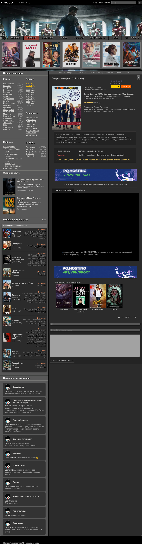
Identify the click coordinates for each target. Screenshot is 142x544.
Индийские (30, 124)
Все (44, 219)
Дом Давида (18, 387)
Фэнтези (6, 129)
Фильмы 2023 (96, 94)
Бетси (114, 308)
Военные (7, 92)
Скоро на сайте (11, 173)
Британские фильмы (112, 94)
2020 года (30, 94)
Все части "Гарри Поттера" (12, 150)
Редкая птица (19, 465)
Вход (95, 2)
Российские (31, 122)
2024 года (30, 86)
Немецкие (30, 126)
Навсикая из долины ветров (26, 496)
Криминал (115, 96)
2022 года (30, 90)
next (139, 54)
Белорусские (31, 135)
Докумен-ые (8, 99)
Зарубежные (31, 151)
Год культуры (19, 511)
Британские (31, 120)
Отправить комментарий (62, 365)
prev (3, 54)
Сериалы (126, 96)
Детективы (97, 96)
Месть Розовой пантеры (81, 309)
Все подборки (9, 147)
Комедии (7, 105)
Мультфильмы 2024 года (13, 160)
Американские (32, 117)
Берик (7, 515)
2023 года (30, 88)
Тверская (17, 453)
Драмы (107, 96)
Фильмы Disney (11, 168)
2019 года (30, 96)
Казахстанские (32, 130)
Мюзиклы (7, 114)
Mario (7, 501)
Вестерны (7, 90)
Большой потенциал (22, 439)
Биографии (8, 88)
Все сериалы (31, 147)
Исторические (9, 103)
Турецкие (30, 154)
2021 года (30, 92)
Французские (31, 128)
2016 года (30, 103)
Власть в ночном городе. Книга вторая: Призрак (27, 401)
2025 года (30, 83)
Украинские (31, 133)
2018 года (30, 99)
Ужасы (6, 125)
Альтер (16, 482)
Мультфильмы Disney (11, 155)
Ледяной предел (20, 420)
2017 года (30, 101)
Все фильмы (8, 83)
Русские (29, 149)
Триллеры (7, 123)
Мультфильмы (9, 112)
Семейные (8, 118)
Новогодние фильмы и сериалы (13, 164)
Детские (6, 96)
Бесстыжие (18, 523)
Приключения (9, 116)
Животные (64, 308)
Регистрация (104, 2)
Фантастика (8, 127)
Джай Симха (98, 308)
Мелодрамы (8, 110)
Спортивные (8, 120)
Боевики (6, 86)
